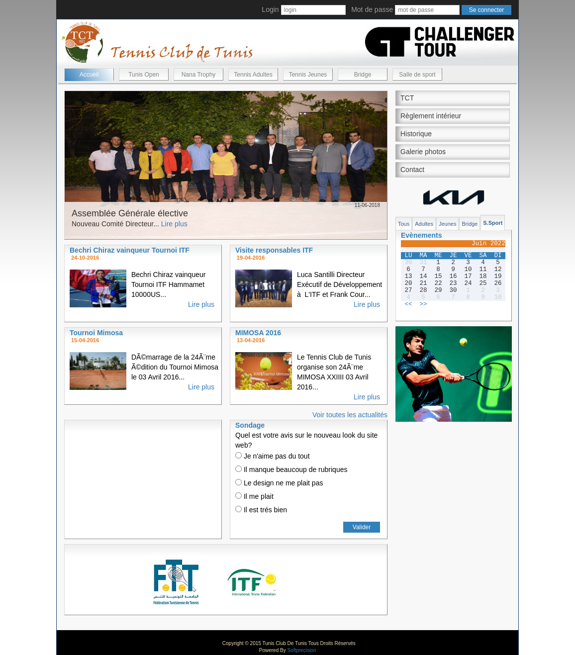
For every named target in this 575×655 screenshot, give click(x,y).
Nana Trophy (199, 74)
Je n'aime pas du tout (272, 456)
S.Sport (492, 223)
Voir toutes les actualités (349, 415)
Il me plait (254, 496)
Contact (412, 170)
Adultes (424, 224)
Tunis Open (143, 74)
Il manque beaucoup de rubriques (291, 469)
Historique (416, 134)
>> (423, 304)
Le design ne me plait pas (279, 483)
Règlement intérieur (430, 116)
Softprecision (301, 650)
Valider (362, 527)
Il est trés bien (261, 510)
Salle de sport (417, 74)
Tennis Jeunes (308, 74)
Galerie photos (423, 152)
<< (408, 304)
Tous (403, 224)
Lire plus (174, 224)
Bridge (363, 74)
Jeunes (447, 224)
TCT (407, 98)
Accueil (89, 74)
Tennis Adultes (253, 74)
